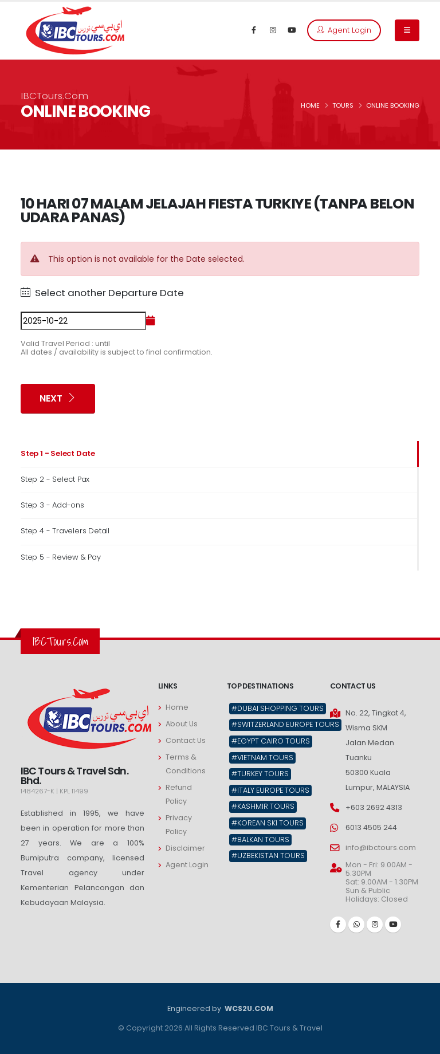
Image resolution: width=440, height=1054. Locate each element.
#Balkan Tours (260, 839)
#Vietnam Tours (262, 757)
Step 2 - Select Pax (55, 479)
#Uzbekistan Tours (268, 855)
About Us (182, 724)
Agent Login (344, 30)
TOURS (342, 105)
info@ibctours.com (380, 847)
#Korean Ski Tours (267, 823)
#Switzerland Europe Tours (285, 724)
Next (58, 398)
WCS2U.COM (248, 1008)
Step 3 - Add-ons (52, 505)
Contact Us (186, 740)
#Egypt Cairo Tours (270, 741)
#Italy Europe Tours (270, 790)
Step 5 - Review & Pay (61, 557)
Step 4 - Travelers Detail (65, 530)
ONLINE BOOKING (392, 105)
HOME (310, 105)
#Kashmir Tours (262, 806)
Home (177, 707)
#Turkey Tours (260, 773)
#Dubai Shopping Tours (277, 708)
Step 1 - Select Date (58, 453)
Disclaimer (185, 848)
